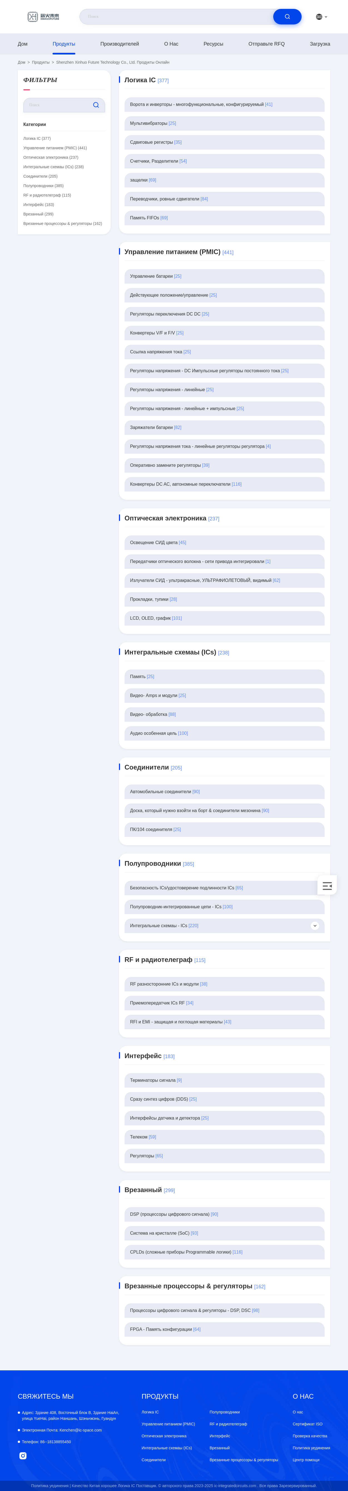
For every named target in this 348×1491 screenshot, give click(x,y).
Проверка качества (310, 1436)
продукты (64, 44)
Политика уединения (311, 1448)
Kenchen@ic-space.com (62, 1430)
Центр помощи (306, 1460)
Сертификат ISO (307, 1424)
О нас (171, 44)
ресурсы (213, 44)
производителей (119, 44)
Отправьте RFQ (266, 44)
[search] (287, 16)
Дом (23, 44)
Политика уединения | (51, 1485)
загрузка (320, 44)
